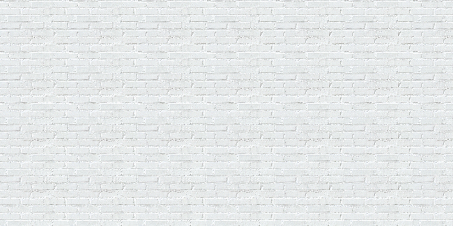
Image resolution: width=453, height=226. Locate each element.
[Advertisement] (117, 17)
